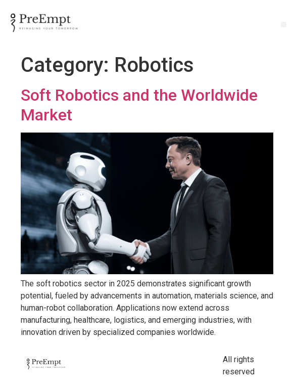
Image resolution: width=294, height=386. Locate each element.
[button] (283, 24)
